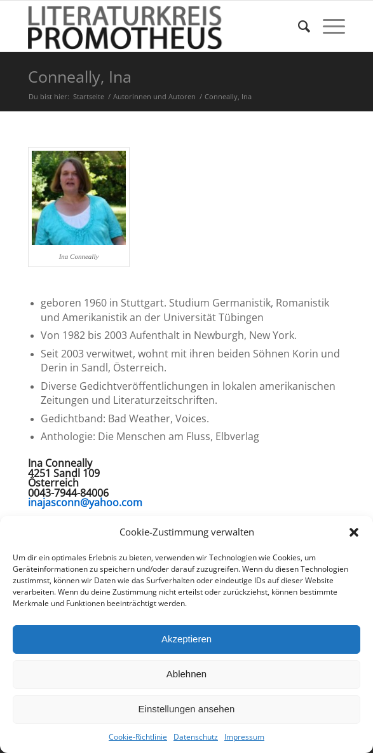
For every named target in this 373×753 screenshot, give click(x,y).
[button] (354, 532)
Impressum (244, 736)
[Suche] (297, 26)
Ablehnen (186, 673)
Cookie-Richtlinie (138, 736)
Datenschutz (195, 736)
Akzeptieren (186, 638)
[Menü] (327, 26)
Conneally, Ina (80, 76)
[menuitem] (297, 26)
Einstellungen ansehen (187, 708)
